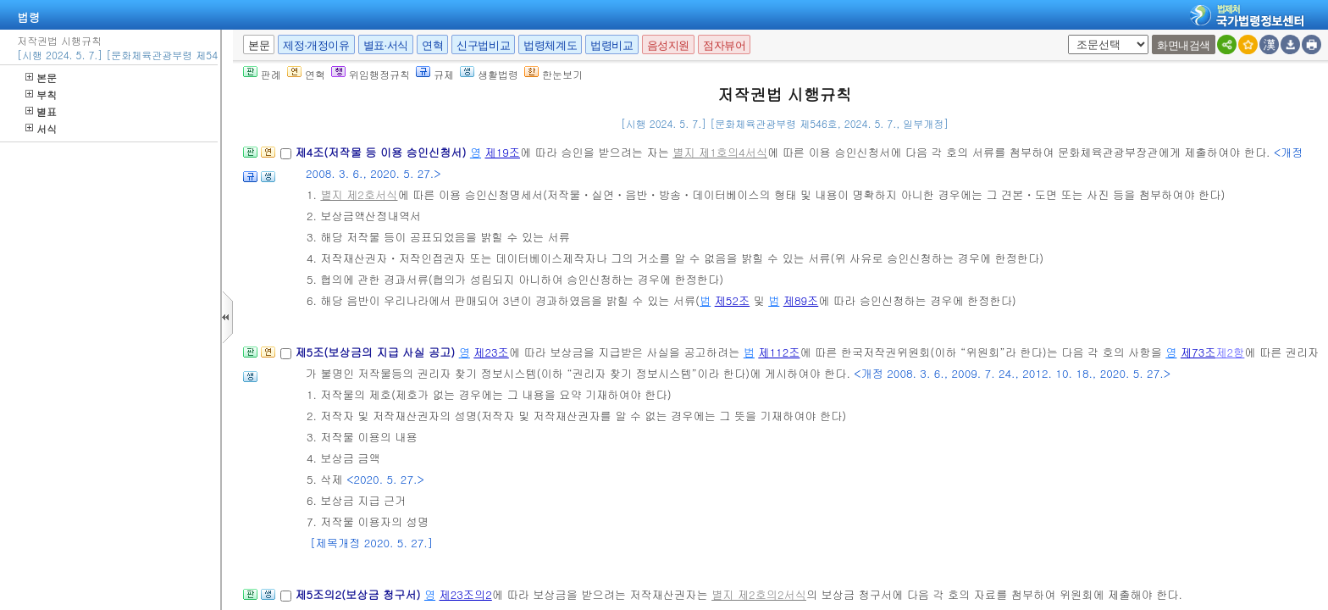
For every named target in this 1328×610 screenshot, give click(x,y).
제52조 (732, 300)
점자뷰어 (724, 45)
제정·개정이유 (316, 45)
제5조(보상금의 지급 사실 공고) (376, 352)
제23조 (491, 352)
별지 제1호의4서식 (719, 152)
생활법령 (489, 74)
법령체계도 (550, 45)
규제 (435, 74)
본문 (41, 77)
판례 (262, 74)
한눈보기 (553, 74)
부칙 (41, 94)
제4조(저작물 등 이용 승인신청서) (382, 152)
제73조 (1198, 352)
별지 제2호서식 (358, 194)
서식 (41, 128)
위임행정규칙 (370, 74)
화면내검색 (1183, 45)
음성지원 (668, 45)
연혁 (432, 45)
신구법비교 (483, 45)
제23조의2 (466, 594)
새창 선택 (1065, 35)
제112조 (779, 352)
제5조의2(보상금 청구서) (359, 594)
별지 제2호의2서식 (758, 594)
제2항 (1229, 352)
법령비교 (611, 45)
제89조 (801, 300)
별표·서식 (385, 45)
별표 (41, 111)
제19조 (502, 152)
